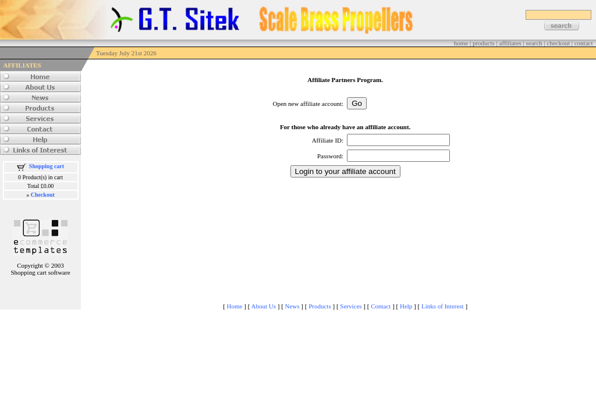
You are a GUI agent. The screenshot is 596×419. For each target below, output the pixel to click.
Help (406, 306)
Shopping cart (46, 166)
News (292, 306)
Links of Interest (442, 306)
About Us (263, 306)
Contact (381, 306)
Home (235, 306)
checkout (558, 43)
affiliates (510, 43)
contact (583, 43)
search (534, 43)
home (461, 43)
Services (350, 306)
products (484, 43)
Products (319, 306)
